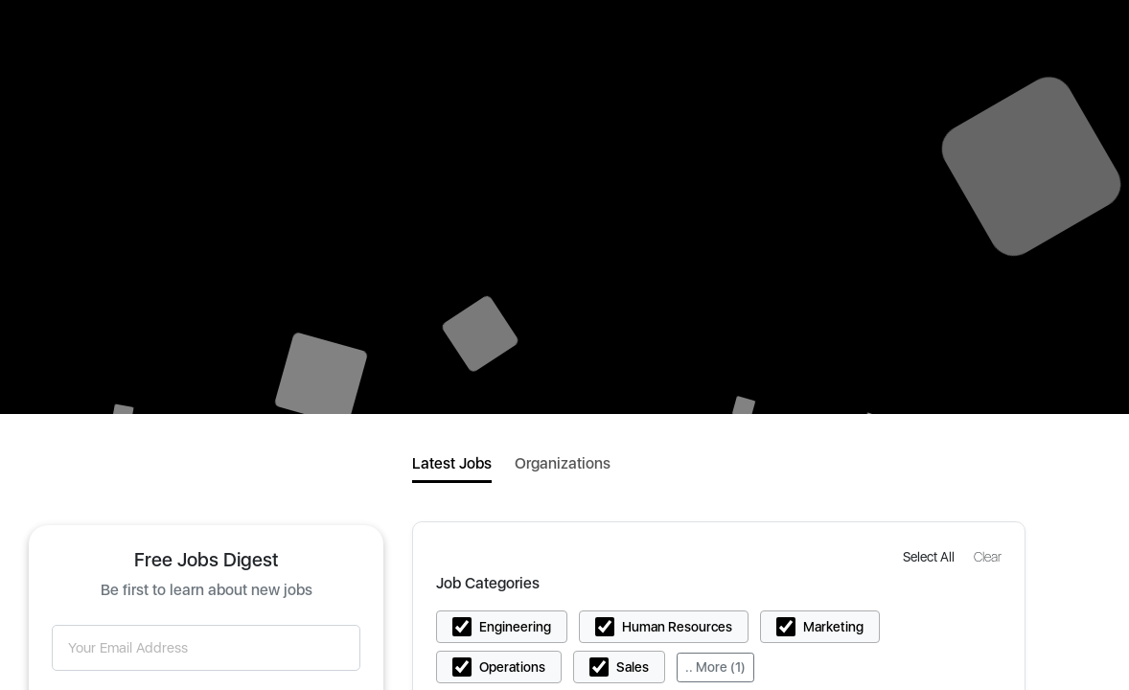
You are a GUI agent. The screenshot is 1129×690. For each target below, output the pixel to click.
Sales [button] (632, 667)
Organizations (563, 463)
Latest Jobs (452, 463)
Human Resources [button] (677, 626)
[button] (930, 556)
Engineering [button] (515, 626)
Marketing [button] (833, 626)
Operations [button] (512, 667)
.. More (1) (715, 667)
